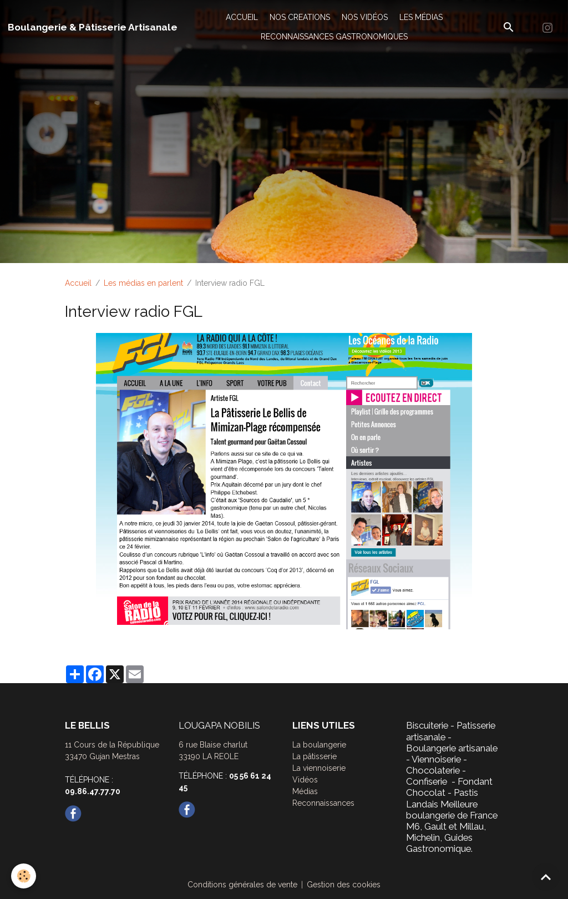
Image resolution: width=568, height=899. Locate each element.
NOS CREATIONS (300, 17)
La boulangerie (319, 744)
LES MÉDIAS (421, 17)
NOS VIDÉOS (365, 17)
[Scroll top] (546, 877)
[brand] (93, 27)
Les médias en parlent (143, 283)
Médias (305, 791)
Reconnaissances (323, 803)
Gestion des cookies (344, 884)
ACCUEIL (242, 17)
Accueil (78, 283)
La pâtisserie (314, 756)
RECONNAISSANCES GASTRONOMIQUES (334, 36)
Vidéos (305, 779)
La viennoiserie (319, 768)
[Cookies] (23, 875)
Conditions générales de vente (242, 884)
